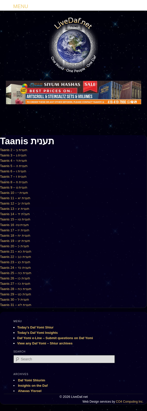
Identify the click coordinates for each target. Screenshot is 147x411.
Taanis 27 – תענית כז (15, 283)
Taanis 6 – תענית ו (13, 171)
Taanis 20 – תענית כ (14, 246)
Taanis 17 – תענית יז (14, 230)
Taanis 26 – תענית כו (15, 278)
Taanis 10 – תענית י (14, 193)
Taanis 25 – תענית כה (15, 273)
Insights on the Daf (33, 385)
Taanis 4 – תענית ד (13, 160)
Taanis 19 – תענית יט (15, 241)
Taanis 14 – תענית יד (15, 214)
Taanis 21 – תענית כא (15, 251)
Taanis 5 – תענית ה (14, 166)
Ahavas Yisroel (30, 391)
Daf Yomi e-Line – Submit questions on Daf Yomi (55, 338)
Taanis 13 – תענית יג (14, 209)
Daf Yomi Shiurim (31, 380)
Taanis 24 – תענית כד (15, 268)
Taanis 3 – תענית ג (13, 155)
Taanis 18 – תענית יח (15, 235)
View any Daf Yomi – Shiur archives (44, 343)
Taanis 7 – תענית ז (13, 176)
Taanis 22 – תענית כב (15, 257)
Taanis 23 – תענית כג (15, 262)
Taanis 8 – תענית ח (14, 182)
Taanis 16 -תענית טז (14, 225)
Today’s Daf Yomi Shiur (35, 327)
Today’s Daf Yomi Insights (37, 333)
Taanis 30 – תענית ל (14, 299)
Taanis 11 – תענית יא (15, 198)
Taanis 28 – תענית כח (15, 289)
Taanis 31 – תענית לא (15, 305)
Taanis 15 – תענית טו (15, 219)
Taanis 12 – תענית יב (15, 203)
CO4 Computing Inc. (129, 401)
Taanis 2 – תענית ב (14, 150)
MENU (20, 6)
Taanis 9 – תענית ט (14, 187)
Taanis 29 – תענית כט (15, 294)
